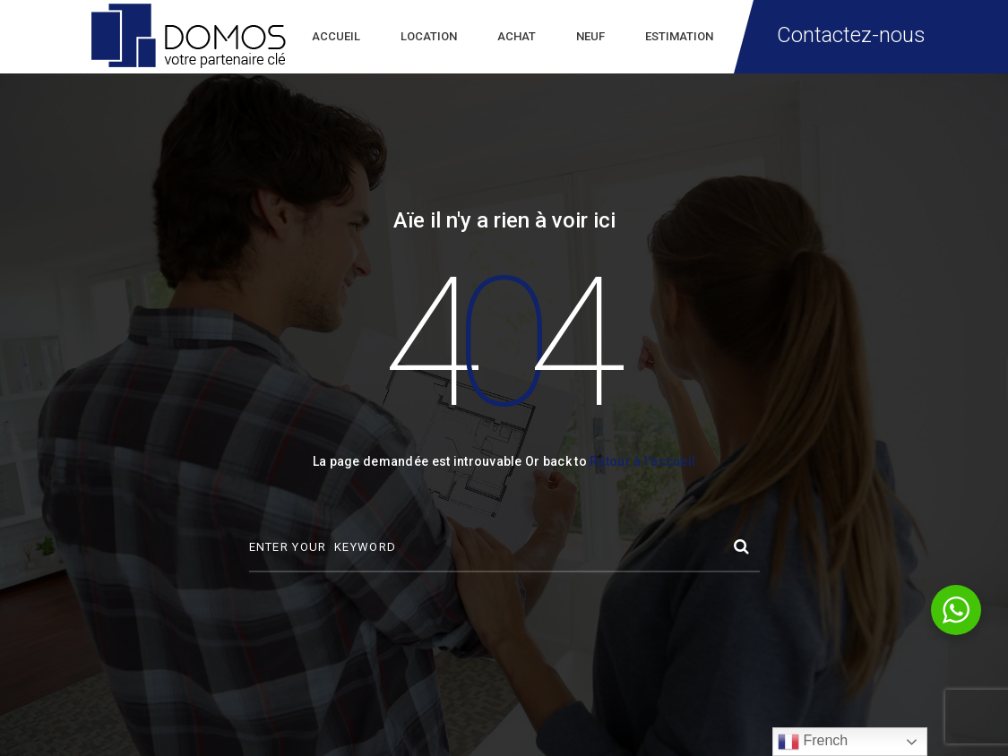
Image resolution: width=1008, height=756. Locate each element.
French (813, 741)
